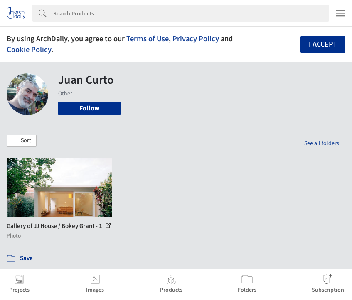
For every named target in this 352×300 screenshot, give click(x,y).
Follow (89, 108)
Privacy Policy (195, 38)
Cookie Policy (29, 49)
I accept (323, 44)
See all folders (321, 143)
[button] (22, 141)
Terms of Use (147, 38)
